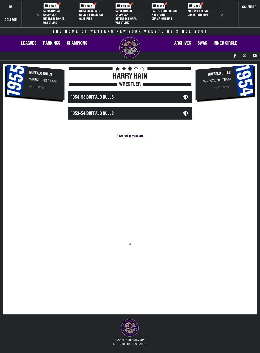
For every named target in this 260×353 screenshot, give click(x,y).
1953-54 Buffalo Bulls (92, 113)
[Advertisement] (35, 172)
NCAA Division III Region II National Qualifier (91, 14)
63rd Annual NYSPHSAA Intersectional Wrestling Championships (126, 18)
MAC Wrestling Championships (198, 12)
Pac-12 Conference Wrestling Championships (165, 14)
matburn (137, 135)
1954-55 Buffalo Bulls (92, 97)
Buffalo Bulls (40, 73)
